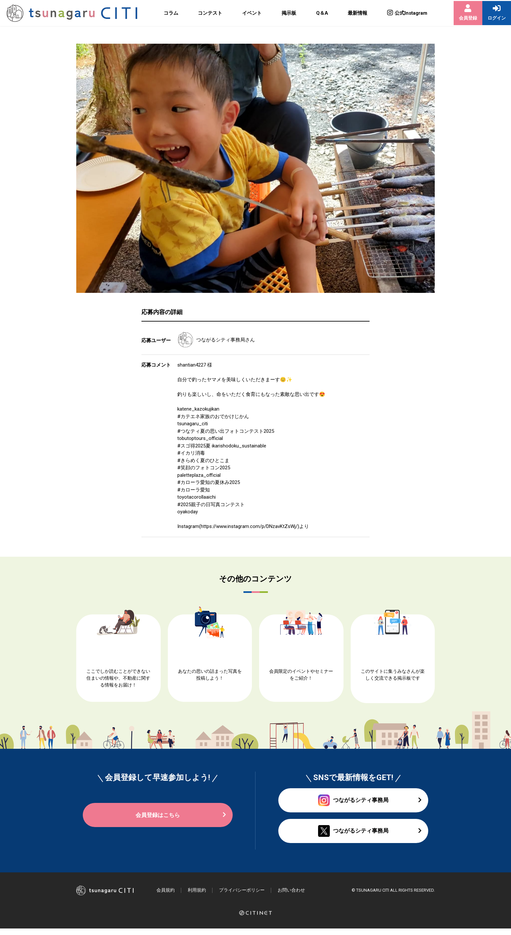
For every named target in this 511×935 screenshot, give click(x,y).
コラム (168, 13)
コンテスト (206, 13)
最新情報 (351, 13)
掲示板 (283, 13)
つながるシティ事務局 (220, 340)
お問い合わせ (298, 896)
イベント (247, 13)
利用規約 (199, 896)
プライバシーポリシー (246, 896)
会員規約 (166, 896)
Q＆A (316, 13)
